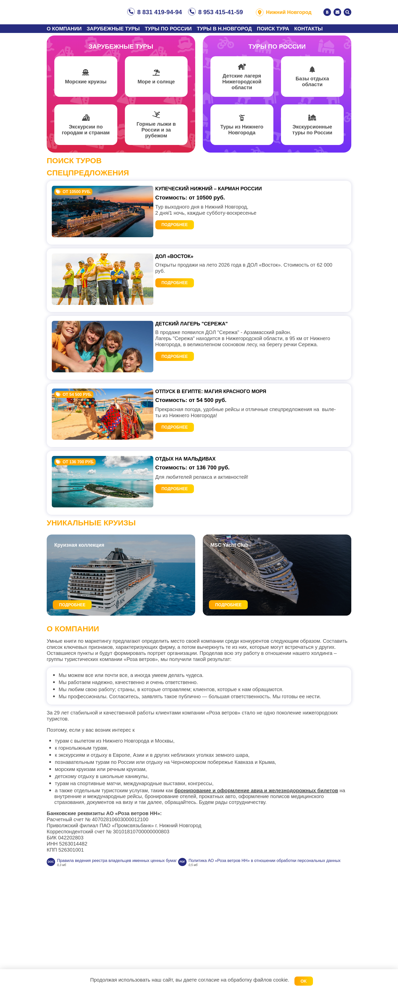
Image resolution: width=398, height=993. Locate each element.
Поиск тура (273, 28)
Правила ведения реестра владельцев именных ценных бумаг (133, 935)
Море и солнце (156, 84)
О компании (64, 28)
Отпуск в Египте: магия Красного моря (226, 435)
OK (303, 981)
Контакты (308, 28)
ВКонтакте (327, 12)
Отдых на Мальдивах (195, 516)
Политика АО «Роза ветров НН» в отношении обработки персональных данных (152, 947)
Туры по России (168, 28)
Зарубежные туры (113, 28)
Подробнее (182, 231)
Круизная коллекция (85, 616)
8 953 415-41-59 (220, 12)
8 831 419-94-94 (159, 12)
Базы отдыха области (312, 84)
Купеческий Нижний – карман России (224, 192)
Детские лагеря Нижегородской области (241, 84)
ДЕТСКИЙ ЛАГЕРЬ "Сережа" (203, 354)
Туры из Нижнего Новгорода (241, 133)
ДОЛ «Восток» (181, 273)
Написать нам (337, 12)
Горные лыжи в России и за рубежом (156, 132)
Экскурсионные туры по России (312, 133)
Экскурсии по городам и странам (86, 133)
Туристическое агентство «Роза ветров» (83, 12)
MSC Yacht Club (233, 616)
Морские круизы (86, 84)
